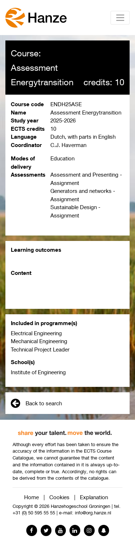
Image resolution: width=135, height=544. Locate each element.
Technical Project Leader (40, 349)
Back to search (36, 403)
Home (31, 497)
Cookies (59, 497)
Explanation (94, 497)
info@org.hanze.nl (93, 512)
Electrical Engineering (36, 333)
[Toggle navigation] (120, 18)
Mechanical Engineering (39, 341)
